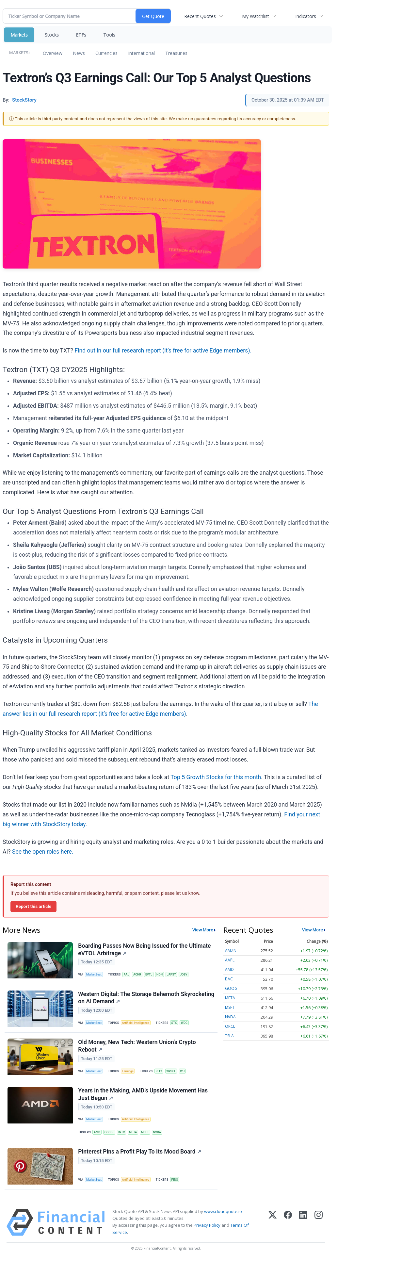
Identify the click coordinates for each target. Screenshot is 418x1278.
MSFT (151, 1144)
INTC (125, 1144)
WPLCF (176, 1079)
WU (188, 1079)
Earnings (131, 1079)
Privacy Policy (207, 1242)
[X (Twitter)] (272, 1239)
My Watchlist (255, 16)
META (138, 1144)
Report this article (33, 906)
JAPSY (178, 975)
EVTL (154, 975)
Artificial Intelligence (139, 1027)
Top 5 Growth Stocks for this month (215, 777)
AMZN (230, 950)
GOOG (231, 988)
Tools (109, 35)
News (79, 53)
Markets (19, 35)
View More (202, 930)
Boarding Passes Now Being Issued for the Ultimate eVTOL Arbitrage (145, 950)
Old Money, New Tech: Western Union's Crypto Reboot (138, 1054)
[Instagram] (318, 1239)
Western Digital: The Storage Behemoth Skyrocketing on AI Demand (129, 1002)
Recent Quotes (200, 16)
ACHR (141, 975)
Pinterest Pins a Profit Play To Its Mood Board (140, 1167)
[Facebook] (288, 1239)
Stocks (52, 35)
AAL (129, 975)
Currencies (106, 53)
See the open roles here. (42, 851)
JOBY (192, 975)
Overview (52, 53)
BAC (229, 979)
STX (179, 1027)
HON (165, 975)
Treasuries (176, 53)
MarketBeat (96, 975)
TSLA (229, 1036)
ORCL (230, 1026)
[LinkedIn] (303, 1239)
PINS (179, 1194)
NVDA (164, 1144)
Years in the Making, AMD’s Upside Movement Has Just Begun (144, 1105)
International (141, 53)
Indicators (305, 16)
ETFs (81, 35)
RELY (163, 1079)
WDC (190, 1027)
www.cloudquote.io (223, 1228)
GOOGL (112, 1144)
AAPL (229, 960)
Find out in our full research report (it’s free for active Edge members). (162, 350)
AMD (98, 1144)
